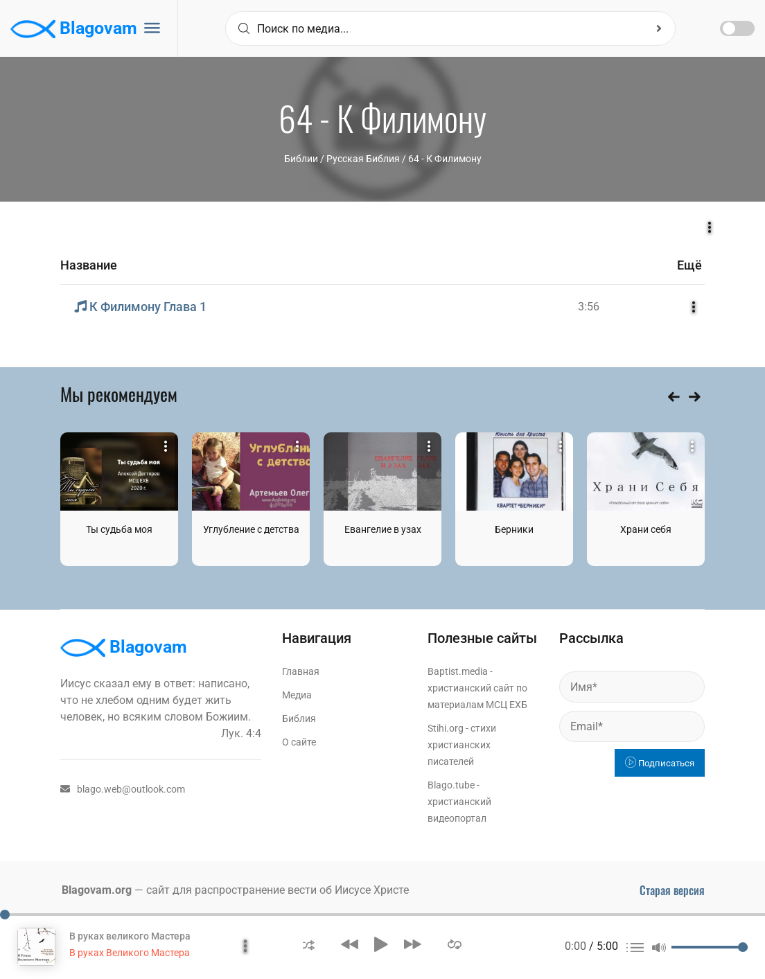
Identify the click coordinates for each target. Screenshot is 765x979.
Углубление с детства (251, 529)
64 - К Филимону (445, 158)
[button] (309, 944)
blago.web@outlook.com (122, 789)
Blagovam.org (97, 890)
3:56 (588, 306)
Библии (301, 158)
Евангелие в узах (382, 529)
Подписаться (659, 763)
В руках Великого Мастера (129, 952)
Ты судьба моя (119, 529)
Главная (300, 671)
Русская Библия (363, 158)
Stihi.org (446, 728)
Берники (514, 529)
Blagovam (73, 29)
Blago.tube (451, 785)
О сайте (299, 742)
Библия (299, 718)
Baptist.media (458, 671)
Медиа (297, 694)
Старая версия (672, 890)
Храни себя (645, 529)
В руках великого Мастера (130, 936)
